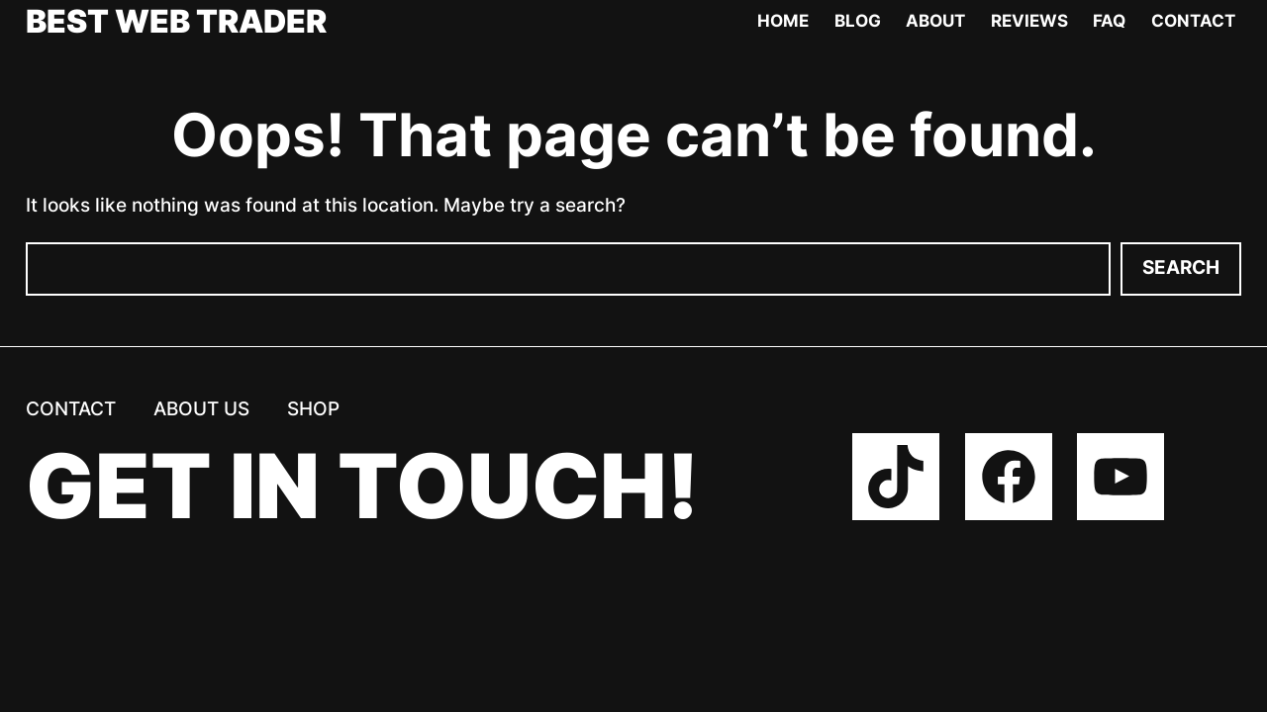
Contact (1193, 21)
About (935, 21)
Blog (857, 21)
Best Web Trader (176, 22)
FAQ (1109, 21)
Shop (313, 408)
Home (783, 21)
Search (1180, 267)
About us (201, 408)
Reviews (1029, 21)
